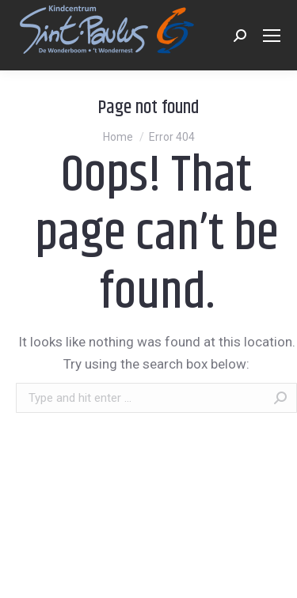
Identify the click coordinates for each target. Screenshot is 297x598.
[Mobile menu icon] (271, 35)
